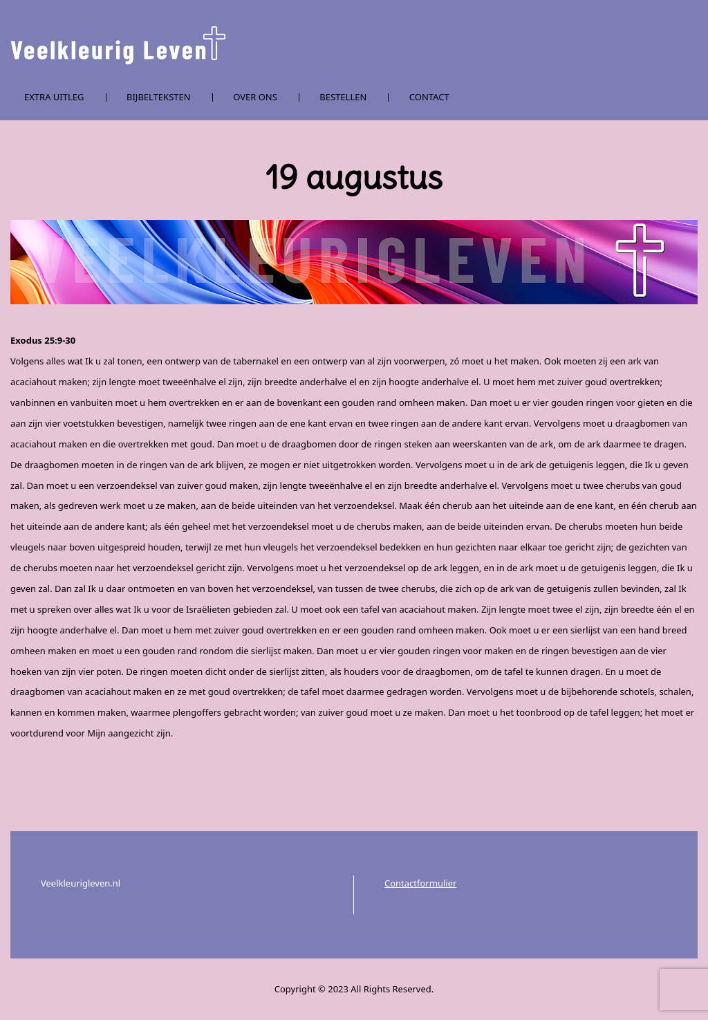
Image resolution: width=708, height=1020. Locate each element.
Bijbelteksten (159, 97)
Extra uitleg (54, 97)
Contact (429, 97)
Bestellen (342, 97)
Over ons (255, 97)
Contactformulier (420, 883)
